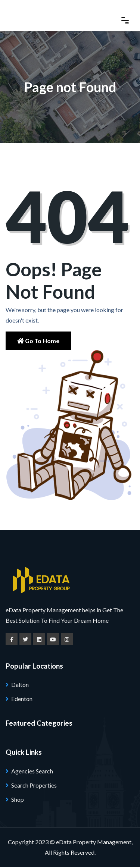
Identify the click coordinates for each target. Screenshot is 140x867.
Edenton (21, 698)
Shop (17, 799)
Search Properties (34, 785)
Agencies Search (32, 771)
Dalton (20, 684)
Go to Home (38, 340)
